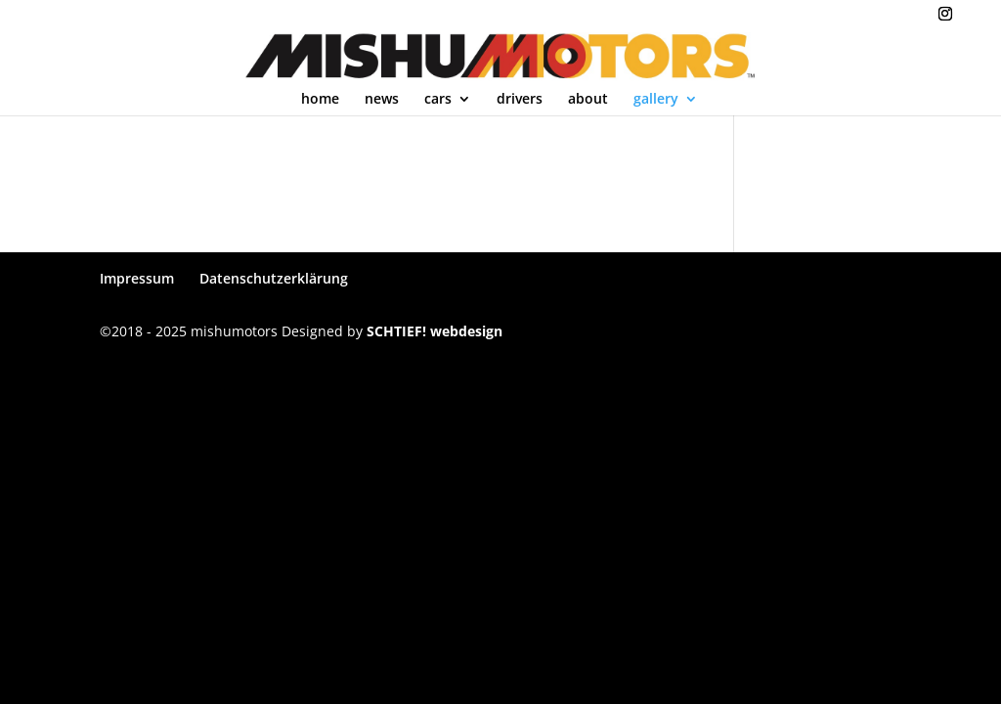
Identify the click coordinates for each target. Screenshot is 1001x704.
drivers (520, 100)
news (382, 100)
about (588, 100)
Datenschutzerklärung (273, 278)
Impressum (137, 278)
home (320, 100)
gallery (655, 100)
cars (438, 100)
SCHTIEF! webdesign (434, 331)
